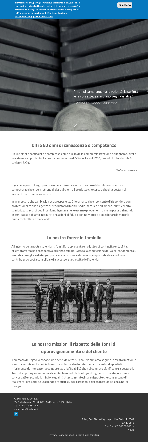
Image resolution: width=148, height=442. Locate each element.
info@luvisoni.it (30, 408)
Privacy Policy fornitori (87, 434)
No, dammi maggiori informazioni (34, 16)
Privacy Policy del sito (61, 434)
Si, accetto (125, 4)
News (131, 429)
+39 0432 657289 (28, 405)
